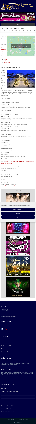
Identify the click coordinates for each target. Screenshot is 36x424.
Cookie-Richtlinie (11, 219)
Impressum (26, 219)
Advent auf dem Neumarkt (6, 394)
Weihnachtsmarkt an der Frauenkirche (9, 391)
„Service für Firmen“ (7, 374)
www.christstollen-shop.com (7, 324)
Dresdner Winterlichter (6, 402)
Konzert (5, 59)
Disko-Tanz (6, 58)
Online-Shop (10, 172)
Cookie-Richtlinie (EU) (6, 345)
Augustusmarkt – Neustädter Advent (9, 405)
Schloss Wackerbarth (3, 49)
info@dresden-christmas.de (10, 316)
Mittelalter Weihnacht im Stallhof (8, 397)
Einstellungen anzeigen (18, 217)
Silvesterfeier (7, 62)
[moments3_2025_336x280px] (18, 236)
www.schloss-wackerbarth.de (8, 185)
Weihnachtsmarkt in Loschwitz (7, 411)
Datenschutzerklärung (19, 219)
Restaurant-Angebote (9, 60)
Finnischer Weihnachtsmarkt (7, 408)
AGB (2, 348)
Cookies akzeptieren (18, 209)
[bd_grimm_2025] (18, 257)
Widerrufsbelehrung (5, 351)
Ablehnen (18, 213)
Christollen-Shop (11, 366)
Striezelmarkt (4, 388)
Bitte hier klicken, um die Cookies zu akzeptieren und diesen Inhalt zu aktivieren (21, 45)
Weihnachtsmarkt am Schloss (7, 400)
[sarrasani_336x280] (18, 277)
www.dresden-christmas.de (7, 318)
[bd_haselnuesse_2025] (18, 193)
